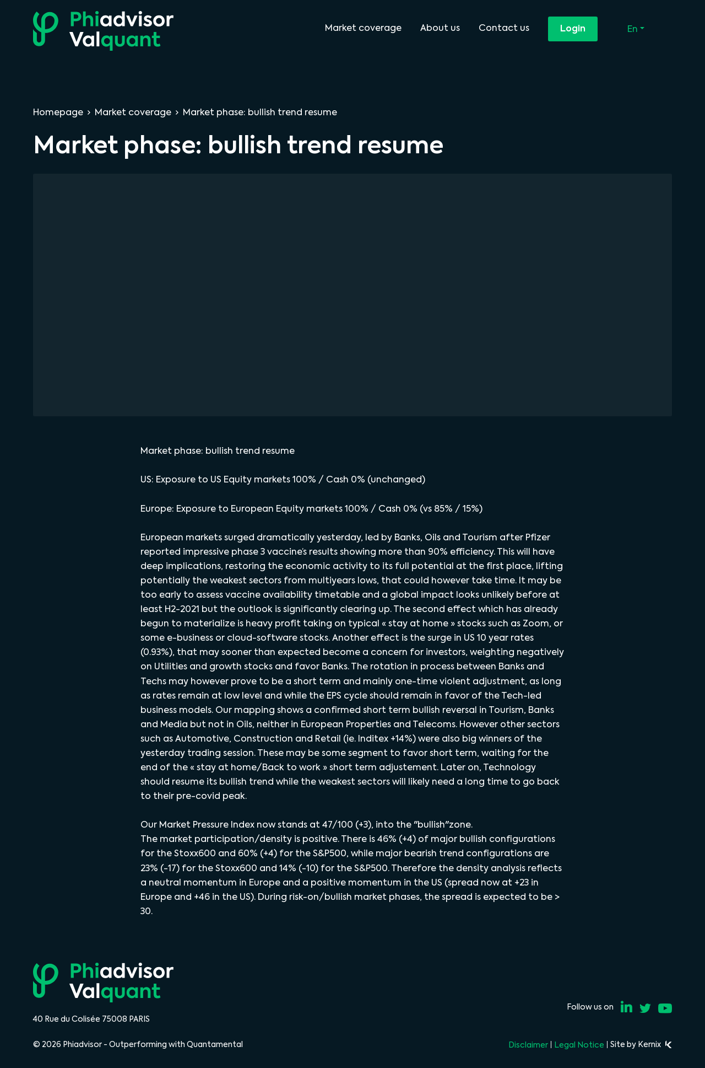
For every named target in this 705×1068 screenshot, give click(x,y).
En (633, 29)
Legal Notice (579, 1045)
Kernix (655, 1044)
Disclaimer (528, 1045)
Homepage (58, 112)
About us (440, 28)
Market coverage (363, 28)
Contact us (504, 28)
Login (572, 28)
